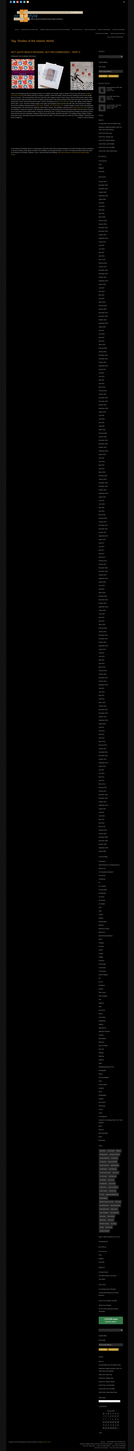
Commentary (102, 964)
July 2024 (101, 245)
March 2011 (102, 784)
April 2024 (101, 256)
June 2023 (102, 291)
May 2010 (101, 819)
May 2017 (101, 550)
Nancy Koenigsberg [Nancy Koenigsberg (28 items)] (115, 1205)
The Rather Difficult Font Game (107, 1275)
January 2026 (102, 181)
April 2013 (101, 699)
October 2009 (102, 844)
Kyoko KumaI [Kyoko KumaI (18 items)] (103, 1187)
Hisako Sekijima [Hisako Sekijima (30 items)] (114, 1165)
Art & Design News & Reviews (107, 1289)
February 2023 (103, 305)
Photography (102, 1070)
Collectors (101, 960)
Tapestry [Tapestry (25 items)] (102, 1227)
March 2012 (102, 741)
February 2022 (103, 348)
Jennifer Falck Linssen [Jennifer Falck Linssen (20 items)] (105, 1172)
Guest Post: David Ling (77, 29)
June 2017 (102, 546)
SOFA (100, 1091)
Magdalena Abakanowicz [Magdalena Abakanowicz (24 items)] (112, 1194)
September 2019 (103, 451)
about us (17, 29)
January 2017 (102, 564)
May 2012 (101, 734)
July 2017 (101, 543)
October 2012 (102, 716)
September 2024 (103, 238)
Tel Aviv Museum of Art (79, 107)
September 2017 (103, 536)
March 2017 (102, 557)
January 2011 (102, 791)
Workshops (102, 1140)
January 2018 (102, 521)
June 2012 (102, 731)
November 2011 (103, 755)
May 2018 (101, 507)
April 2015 (101, 621)
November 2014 (103, 638)
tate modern (102, 1102)
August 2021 (102, 369)
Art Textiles (102, 904)
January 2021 (102, 394)
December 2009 (103, 837)
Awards (101, 914)
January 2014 (102, 674)
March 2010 (102, 826)
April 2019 (101, 468)
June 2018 (102, 504)
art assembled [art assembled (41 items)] (111, 1150)
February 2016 (103, 596)
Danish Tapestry (103, 974)
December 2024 (103, 227)
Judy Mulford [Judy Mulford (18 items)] (103, 1180)
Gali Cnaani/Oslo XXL (56, 105)
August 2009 (102, 851)
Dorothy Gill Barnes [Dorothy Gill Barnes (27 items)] (104, 1158)
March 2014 (102, 667)
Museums (101, 1042)
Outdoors (101, 1060)
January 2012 (102, 748)
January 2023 (102, 309)
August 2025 (102, 199)
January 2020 (102, 436)
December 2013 (103, 677)
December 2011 (103, 752)
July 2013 (101, 688)
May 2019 (101, 465)
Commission (102, 967)
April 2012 (101, 738)
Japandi (101, 1024)
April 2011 (101, 780)
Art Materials (102, 893)
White (100, 1126)
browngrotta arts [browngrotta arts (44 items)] (103, 1154)
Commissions (102, 971)
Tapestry (101, 1098)
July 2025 (101, 203)
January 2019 (102, 479)
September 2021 (103, 366)
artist (100, 907)
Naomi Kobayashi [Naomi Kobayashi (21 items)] (104, 1212)
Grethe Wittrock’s (64, 101)
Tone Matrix (102, 1279)
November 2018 (103, 486)
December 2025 (103, 185)
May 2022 (101, 337)
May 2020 (101, 422)
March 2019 (102, 472)
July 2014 (101, 653)
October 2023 (102, 277)
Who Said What (103, 1133)
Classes (101, 953)
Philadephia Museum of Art (106, 1067)
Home (108, 37)
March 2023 (102, 302)
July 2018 (101, 500)
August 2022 (102, 327)
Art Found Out (103, 161)
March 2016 (102, 592)
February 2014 (103, 670)
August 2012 (102, 723)
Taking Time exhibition (105, 1305)
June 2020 (102, 419)
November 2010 (103, 798)
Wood (100, 1136)
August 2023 (102, 284)
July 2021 (101, 373)
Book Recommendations (106, 935)
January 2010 (102, 833)
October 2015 (102, 603)
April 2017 (101, 553)
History (101, 1013)
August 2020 (102, 412)
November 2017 (103, 529)
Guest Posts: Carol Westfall (118, 29)
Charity (101, 950)
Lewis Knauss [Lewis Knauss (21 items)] (112, 1190)
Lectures (101, 1035)
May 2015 (101, 617)
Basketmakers (103, 921)
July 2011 (101, 770)
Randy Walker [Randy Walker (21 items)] (110, 1216)
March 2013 (102, 702)
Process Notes (103, 1084)
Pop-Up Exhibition (104, 1077)
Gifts (100, 1006)
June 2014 (102, 656)
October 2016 (102, 575)
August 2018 (102, 497)
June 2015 (102, 614)
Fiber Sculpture (103, 996)
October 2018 (102, 490)
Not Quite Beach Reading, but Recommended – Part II (45, 52)
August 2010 (102, 809)
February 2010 (103, 830)
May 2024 (101, 252)
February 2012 (103, 745)
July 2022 (101, 330)
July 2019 (101, 458)
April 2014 (101, 663)
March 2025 (102, 217)
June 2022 (102, 334)
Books (100, 939)
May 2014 (101, 660)
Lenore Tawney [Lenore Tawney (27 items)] (103, 1190)
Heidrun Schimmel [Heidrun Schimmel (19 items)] (112, 1161)
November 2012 (103, 713)
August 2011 (102, 766)
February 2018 (103, 518)
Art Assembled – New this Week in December (114, 105)
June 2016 (102, 585)
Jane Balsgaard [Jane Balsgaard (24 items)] (112, 1169)
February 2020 (103, 433)
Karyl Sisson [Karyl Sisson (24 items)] (111, 1180)
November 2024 (103, 231)
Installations (102, 1021)
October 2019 (102, 447)
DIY (100, 978)
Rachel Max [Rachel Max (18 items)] (102, 1216)
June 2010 (102, 816)
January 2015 (102, 631)
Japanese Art (102, 1028)
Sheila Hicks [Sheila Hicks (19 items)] (103, 1220)
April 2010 (101, 823)
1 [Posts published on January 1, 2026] (110, 1416)
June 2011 (102, 773)
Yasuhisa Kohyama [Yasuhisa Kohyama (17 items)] (104, 1230)
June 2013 (102, 692)
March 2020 (102, 429)
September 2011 (103, 762)
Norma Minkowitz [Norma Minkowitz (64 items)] (114, 1212)
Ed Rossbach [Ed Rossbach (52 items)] (114, 1158)
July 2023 (101, 288)
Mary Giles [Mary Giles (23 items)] (118, 1201)
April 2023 (101, 298)
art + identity (102, 886)
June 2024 (102, 249)
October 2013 (102, 681)
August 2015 (102, 610)
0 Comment (33, 56)
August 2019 (102, 454)
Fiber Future (102, 992)
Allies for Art (102, 868)
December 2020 (103, 397)
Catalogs (101, 943)
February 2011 (103, 787)
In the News (102, 1017)
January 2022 (102, 351)
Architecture (102, 879)
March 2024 (102, 259)
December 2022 (103, 312)
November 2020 (103, 401)
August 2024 (102, 242)
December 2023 (103, 270)
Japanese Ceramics (104, 1031)
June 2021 (102, 376)
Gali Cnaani (39, 105)
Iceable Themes (47, 1442)
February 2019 (103, 475)
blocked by (111, 1320)
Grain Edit (101, 171)
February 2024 (103, 263)
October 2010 (102, 801)
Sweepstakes (102, 1095)
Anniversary (102, 875)
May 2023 (101, 295)
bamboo (101, 918)
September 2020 (103, 408)
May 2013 (101, 695)
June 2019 (102, 461)
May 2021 (101, 380)
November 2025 (103, 188)
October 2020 (102, 405)
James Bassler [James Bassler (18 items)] (103, 1169)
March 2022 (102, 344)
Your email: (102, 67)
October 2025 (102, 192)
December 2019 (103, 440)
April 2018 (101, 511)
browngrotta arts (103, 1241)
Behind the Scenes (104, 928)
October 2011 (102, 759)
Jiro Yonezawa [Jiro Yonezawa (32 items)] (103, 1176)
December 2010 (103, 794)
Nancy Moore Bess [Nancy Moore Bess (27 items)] (104, 1209)
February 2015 (103, 628)
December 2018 (103, 483)
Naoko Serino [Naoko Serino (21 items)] (114, 1209)
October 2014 (102, 642)
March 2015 (102, 624)
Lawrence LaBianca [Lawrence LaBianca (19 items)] (113, 1187)
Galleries (101, 1003)
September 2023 (103, 281)
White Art (101, 1129)
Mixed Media (102, 1038)
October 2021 (102, 362)
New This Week (103, 1045)
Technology (102, 1106)
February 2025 (103, 220)
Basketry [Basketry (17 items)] (118, 1150)
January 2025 (102, 224)
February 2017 (103, 560)
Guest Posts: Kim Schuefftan (102, 33)
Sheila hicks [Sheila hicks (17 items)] (110, 1220)
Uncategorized (103, 1116)
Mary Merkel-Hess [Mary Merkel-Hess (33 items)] (104, 1205)
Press (100, 1081)
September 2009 (103, 847)
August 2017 (102, 539)
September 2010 (103, 805)
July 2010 (101, 812)
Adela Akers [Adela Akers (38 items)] (103, 1150)
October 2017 (102, 532)
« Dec (100, 1432)
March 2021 (102, 387)
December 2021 (103, 355)
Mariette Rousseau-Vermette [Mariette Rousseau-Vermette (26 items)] (106, 1201)
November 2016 (103, 571)
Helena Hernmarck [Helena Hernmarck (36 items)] (104, 1165)
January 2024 (102, 266)
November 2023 (103, 273)
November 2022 (103, 316)
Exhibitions (102, 985)
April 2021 (101, 383)
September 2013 (103, 684)
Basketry (101, 925)
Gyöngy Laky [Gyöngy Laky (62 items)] (103, 1161)
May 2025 (101, 210)
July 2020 (101, 415)
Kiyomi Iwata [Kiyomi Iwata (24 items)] (112, 1183)
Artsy (100, 164)
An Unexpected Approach (106, 872)
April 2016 (101, 589)
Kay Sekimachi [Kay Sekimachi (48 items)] (103, 1183)
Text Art (101, 1109)
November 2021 (103, 358)
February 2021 (103, 390)
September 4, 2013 (17, 56)
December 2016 (103, 568)
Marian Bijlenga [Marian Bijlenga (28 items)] (103, 1198)
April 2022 (101, 341)
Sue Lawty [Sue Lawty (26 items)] (113, 1223)
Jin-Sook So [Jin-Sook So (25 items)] (115, 1172)
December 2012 (103, 709)
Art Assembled (103, 889)
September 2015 (103, 607)
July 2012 (101, 727)
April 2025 (101, 213)
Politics (101, 1074)
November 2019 (103, 444)
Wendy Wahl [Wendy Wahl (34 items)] (109, 1227)
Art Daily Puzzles (103, 1272)
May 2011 (101, 777)
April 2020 (101, 426)
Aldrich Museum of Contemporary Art (109, 865)
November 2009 (103, 840)
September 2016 (103, 578)
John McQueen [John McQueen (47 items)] (112, 1176)
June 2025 (102, 206)
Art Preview (102, 900)
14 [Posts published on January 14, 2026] (108, 1422)
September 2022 (103, 323)
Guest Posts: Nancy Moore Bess (117, 33)
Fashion (101, 989)
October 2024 (102, 234)
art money (101, 897)
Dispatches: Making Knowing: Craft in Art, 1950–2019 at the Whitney (55, 29)
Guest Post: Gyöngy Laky (90, 29)
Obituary (101, 1052)
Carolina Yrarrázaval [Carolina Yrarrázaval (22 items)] (114, 1154)
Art (99, 882)
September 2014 (103, 646)
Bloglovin (101, 168)
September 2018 (103, 493)
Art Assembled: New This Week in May (29, 29)
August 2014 (102, 649)
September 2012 (103, 720)
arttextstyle (25, 56)
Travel (100, 1113)
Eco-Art (101, 982)
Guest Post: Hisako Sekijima (104, 29)
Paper (100, 1063)
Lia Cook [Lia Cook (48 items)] (102, 1194)
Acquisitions (102, 861)
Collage (101, 957)
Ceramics (101, 946)
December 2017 (103, 525)
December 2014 (103, 635)
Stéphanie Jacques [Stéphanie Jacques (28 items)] (104, 1223)
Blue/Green (102, 932)
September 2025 (103, 195)
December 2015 (103, 599)
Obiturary (101, 1056)
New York (101, 1049)
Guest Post (102, 1010)
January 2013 (102, 706)
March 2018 (102, 514)
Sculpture (101, 1088)
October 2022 (102, 319)
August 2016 (102, 582)
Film (100, 999)
